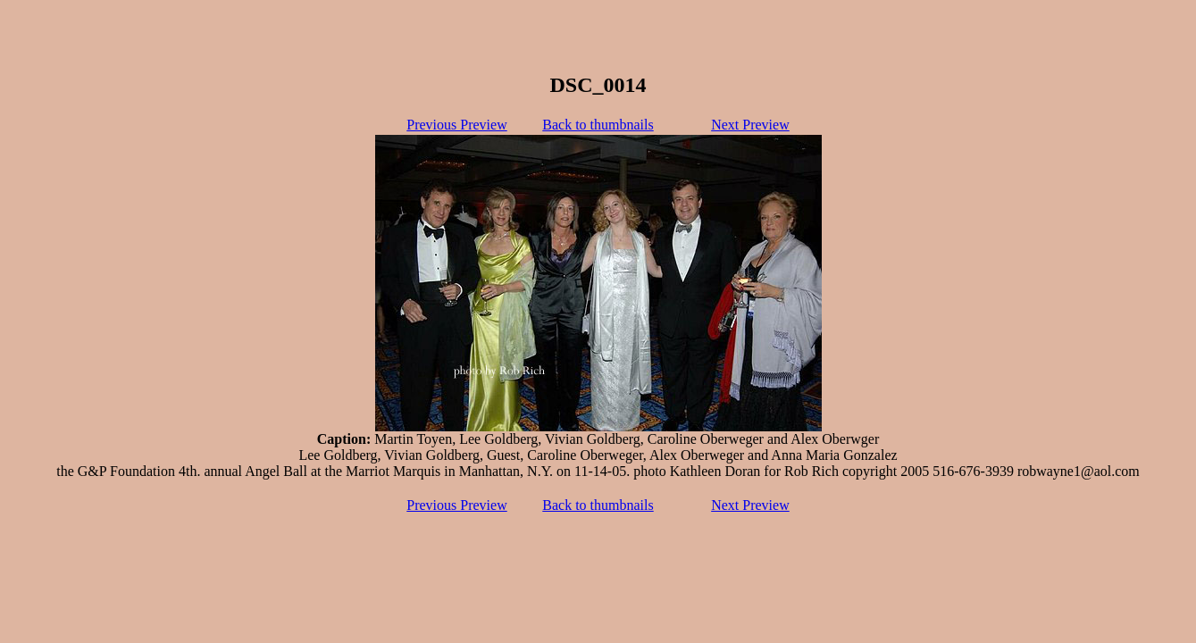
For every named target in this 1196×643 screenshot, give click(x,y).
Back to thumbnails (597, 124)
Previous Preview (456, 124)
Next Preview (750, 124)
